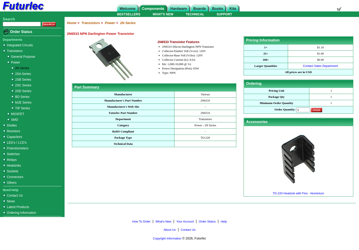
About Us (169, 229)
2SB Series (21, 79)
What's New (163, 221)
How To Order (141, 221)
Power (13, 62)
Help (224, 221)
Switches (11, 154)
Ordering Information (19, 212)
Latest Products (16, 207)
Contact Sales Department (320, 66)
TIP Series (20, 108)
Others (9, 182)
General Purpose (21, 56)
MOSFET (15, 114)
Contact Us (13, 195)
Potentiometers (15, 148)
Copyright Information (167, 238)
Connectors (13, 177)
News (9, 201)
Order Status (21, 32)
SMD (12, 119)
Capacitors (12, 137)
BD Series (20, 97)
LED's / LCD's (15, 142)
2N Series (20, 68)
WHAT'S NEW (163, 14)
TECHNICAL (195, 14)
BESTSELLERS (128, 14)
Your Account (185, 221)
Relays (10, 160)
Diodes (10, 125)
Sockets (10, 171)
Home (71, 23)
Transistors (13, 51)
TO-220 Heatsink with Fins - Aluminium (298, 191)
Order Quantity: (285, 109)
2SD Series (21, 91)
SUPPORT (224, 14)
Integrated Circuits (18, 45)
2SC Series (21, 85)
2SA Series (21, 74)
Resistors (11, 131)
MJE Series (21, 102)
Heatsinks (12, 165)
